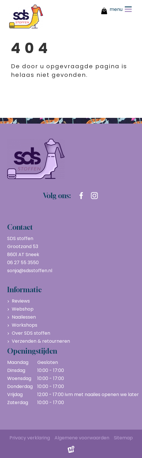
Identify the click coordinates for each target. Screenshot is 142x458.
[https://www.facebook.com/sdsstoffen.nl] (81, 195)
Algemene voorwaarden (82, 437)
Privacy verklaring (29, 437)
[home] (26, 16)
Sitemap (123, 437)
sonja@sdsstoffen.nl (29, 270)
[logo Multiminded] (71, 451)
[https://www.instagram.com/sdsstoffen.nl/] (94, 195)
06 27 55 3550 (23, 262)
